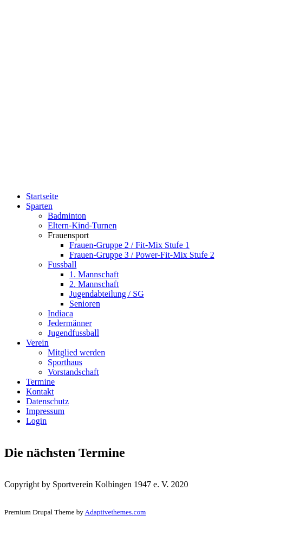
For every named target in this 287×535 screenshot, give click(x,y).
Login (36, 420)
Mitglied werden (76, 352)
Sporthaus (65, 362)
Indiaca (60, 313)
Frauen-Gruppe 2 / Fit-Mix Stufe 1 (129, 245)
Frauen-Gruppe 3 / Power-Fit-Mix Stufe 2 (141, 254)
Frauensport (68, 235)
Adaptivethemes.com (115, 512)
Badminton (67, 215)
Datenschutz (47, 401)
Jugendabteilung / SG (106, 293)
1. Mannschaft (94, 274)
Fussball (62, 264)
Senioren (84, 303)
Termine (40, 381)
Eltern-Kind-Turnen (82, 225)
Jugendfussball (73, 332)
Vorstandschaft (73, 372)
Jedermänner (70, 323)
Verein (37, 342)
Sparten (39, 206)
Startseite (42, 196)
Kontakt (40, 391)
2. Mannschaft (94, 284)
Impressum (45, 411)
